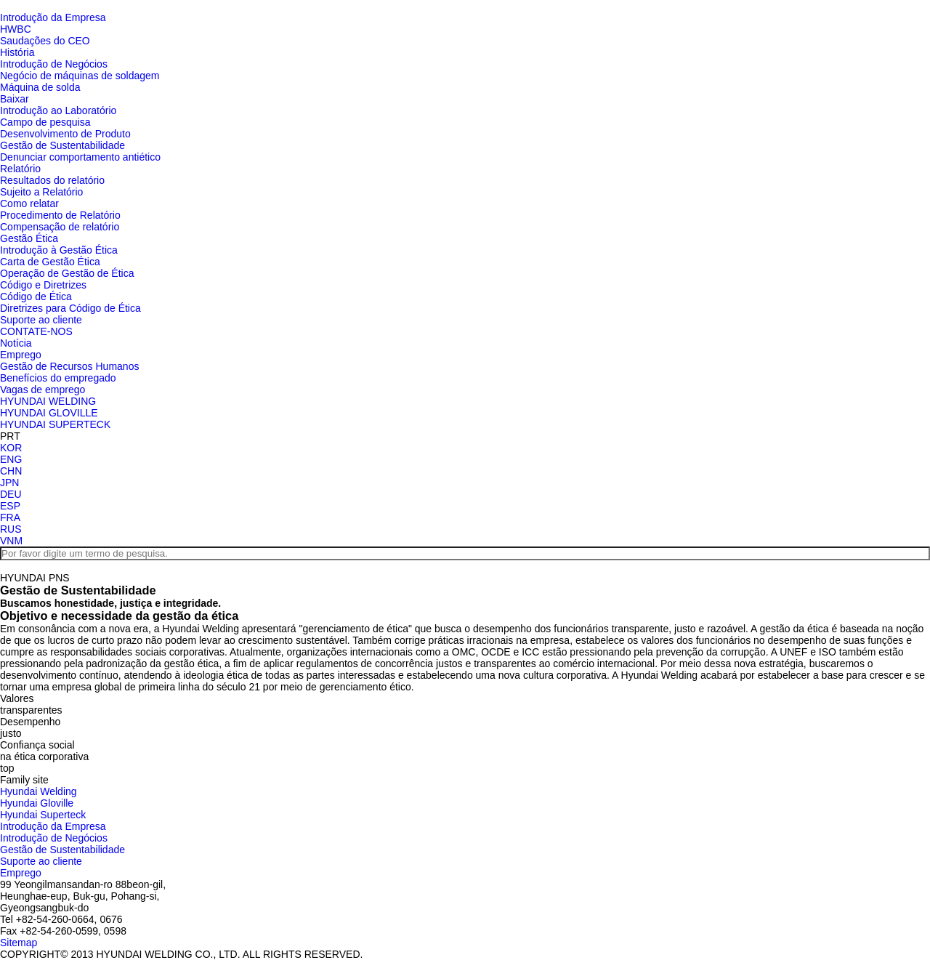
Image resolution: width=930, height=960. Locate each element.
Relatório (20, 168)
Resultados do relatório (52, 180)
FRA (10, 517)
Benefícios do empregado (58, 378)
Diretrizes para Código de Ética (70, 308)
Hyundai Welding (38, 791)
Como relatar (29, 203)
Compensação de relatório (59, 227)
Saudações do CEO (45, 41)
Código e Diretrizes (43, 285)
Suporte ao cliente (41, 320)
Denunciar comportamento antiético (80, 157)
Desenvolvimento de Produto (65, 134)
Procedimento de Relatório (60, 215)
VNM (11, 540)
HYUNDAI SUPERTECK (55, 424)
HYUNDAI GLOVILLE (49, 413)
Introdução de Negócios (54, 64)
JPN (9, 482)
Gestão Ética (29, 238)
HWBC (15, 29)
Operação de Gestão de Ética (67, 273)
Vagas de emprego (42, 389)
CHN (11, 471)
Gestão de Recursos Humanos (69, 366)
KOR (11, 447)
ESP (10, 506)
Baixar (14, 99)
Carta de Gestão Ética (50, 261)
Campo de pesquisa (45, 122)
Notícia (16, 343)
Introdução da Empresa (53, 17)
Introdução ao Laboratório (58, 110)
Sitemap (18, 942)
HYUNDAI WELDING (48, 401)
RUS (11, 529)
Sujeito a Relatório (41, 192)
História (17, 52)
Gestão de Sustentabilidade (62, 145)
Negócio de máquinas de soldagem (79, 75)
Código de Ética (36, 296)
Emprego (20, 354)
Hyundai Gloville (36, 803)
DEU (11, 494)
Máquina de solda (40, 87)
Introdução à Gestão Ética (59, 250)
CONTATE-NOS (36, 331)
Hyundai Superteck (43, 814)
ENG (11, 459)
